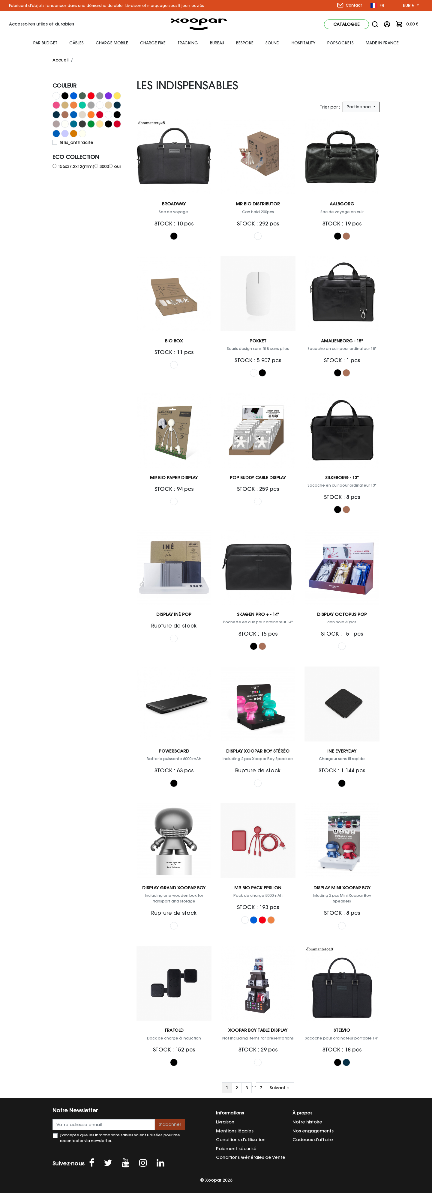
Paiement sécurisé (236, 1148)
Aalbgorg (342, 204)
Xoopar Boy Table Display (257, 1030)
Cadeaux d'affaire (312, 1139)
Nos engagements (313, 1131)
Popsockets (340, 42)
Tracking (188, 42)
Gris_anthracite (76, 142)
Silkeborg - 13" (342, 477)
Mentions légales (235, 1131)
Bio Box (174, 341)
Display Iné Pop (173, 614)
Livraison (225, 1122)
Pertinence (359, 106)
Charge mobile (112, 42)
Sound (273, 42)
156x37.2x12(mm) (76, 166)
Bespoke (245, 42)
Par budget (45, 42)
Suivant (280, 1087)
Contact (349, 5)
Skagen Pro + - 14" (258, 614)
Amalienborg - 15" (342, 341)
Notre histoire (307, 1122)
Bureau (217, 42)
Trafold (174, 1030)
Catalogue (346, 24)
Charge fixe (153, 42)
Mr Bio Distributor (258, 204)
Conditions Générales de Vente (250, 1157)
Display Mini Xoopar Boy (342, 887)
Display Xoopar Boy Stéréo (258, 751)
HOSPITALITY (303, 42)
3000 (104, 166)
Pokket (258, 341)
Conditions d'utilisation (241, 1139)
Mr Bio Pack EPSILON (257, 887)
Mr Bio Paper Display (174, 477)
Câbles (76, 42)
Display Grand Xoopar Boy (174, 887)
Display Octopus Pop (342, 614)
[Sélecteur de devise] (411, 5)
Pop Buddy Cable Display (258, 477)
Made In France (382, 42)
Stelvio (342, 1030)
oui (117, 166)
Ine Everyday (341, 751)
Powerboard (174, 751)
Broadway (174, 204)
